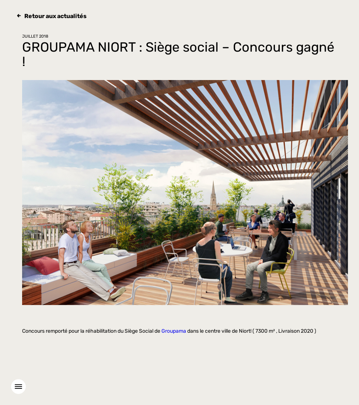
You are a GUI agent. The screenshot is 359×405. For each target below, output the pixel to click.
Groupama (173, 331)
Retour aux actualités (55, 16)
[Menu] (18, 386)
